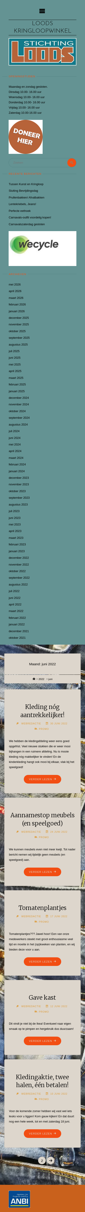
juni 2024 (14, 438)
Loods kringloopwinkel (42, 27)
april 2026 (15, 291)
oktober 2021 (17, 637)
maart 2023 (16, 537)
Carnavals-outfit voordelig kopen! (30, 217)
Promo (44, 729)
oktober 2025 (17, 331)
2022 (41, 679)
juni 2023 (14, 518)
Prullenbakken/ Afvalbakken (26, 197)
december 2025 (19, 317)
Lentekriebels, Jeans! (22, 204)
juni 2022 (14, 598)
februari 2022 (17, 617)
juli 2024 (14, 431)
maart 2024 (16, 458)
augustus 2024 (18, 424)
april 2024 (15, 451)
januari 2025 (16, 391)
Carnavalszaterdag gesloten (27, 224)
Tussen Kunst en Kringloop (26, 184)
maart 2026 (16, 298)
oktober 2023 (17, 491)
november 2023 (19, 484)
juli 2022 (14, 591)
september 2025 (19, 337)
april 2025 (15, 371)
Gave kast (42, 997)
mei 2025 (15, 364)
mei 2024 (15, 444)
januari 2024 (16, 471)
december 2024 (19, 397)
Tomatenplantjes (42, 908)
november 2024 (19, 404)
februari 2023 (17, 544)
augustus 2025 (18, 344)
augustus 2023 (18, 504)
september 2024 (19, 417)
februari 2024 (17, 464)
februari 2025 (17, 384)
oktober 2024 (17, 411)
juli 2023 (14, 511)
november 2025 (19, 324)
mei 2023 (15, 524)
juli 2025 (14, 351)
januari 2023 (16, 551)
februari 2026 (17, 304)
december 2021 (19, 631)
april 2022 (15, 604)
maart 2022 (16, 611)
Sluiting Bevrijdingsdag (23, 190)
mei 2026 (15, 284)
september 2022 (19, 577)
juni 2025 (14, 357)
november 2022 (19, 564)
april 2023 (15, 531)
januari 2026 (16, 311)
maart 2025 (16, 378)
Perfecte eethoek (20, 211)
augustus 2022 (18, 584)
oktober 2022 (17, 571)
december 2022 (19, 557)
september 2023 (19, 497)
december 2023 (19, 477)
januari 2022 (16, 624)
